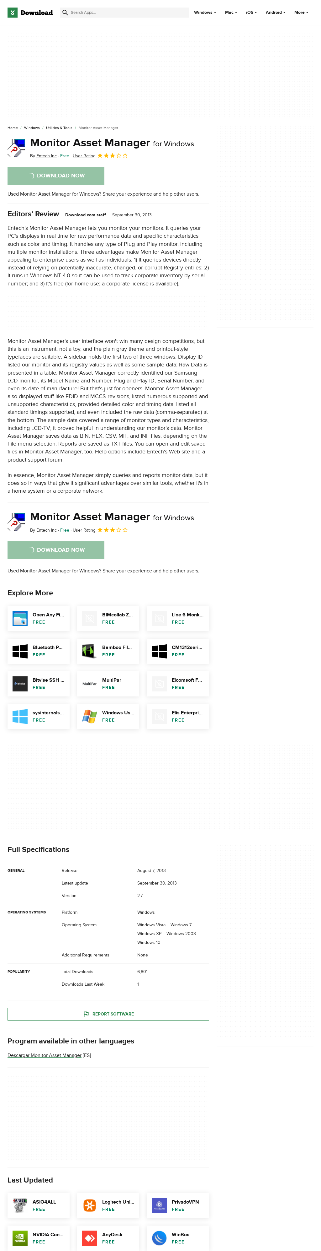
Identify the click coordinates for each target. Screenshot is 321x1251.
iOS (249, 12)
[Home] (13, 128)
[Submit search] (65, 13)
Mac (229, 12)
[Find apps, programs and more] (124, 13)
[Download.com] (30, 13)
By (43, 156)
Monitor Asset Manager (112, 143)
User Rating (100, 155)
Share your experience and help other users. (151, 194)
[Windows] (32, 128)
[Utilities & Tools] (59, 128)
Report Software (108, 1014)
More (302, 12)
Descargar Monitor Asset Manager (45, 1055)
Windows (203, 12)
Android (274, 12)
